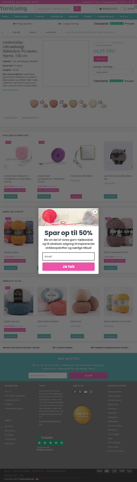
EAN (97, 2)
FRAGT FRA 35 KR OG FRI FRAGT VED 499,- (22, 347)
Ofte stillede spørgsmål (15, 396)
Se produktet (10, 196)
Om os (124, 2)
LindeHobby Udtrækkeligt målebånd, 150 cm (51, 179)
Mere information (11, 89)
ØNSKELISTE (108, 8)
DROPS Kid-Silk (12, 321)
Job (21, 475)
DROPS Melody (78, 252)
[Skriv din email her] (47, 375)
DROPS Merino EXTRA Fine (117, 321)
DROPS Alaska (11, 252)
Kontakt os (87, 2)
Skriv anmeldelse (104, 45)
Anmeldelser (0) (30, 117)
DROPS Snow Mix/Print (116, 252)
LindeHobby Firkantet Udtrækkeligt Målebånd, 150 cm (18, 179)
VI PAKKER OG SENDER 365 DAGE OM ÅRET (111, 347)
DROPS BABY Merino (47, 321)
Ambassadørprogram (14, 408)
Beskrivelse (11, 117)
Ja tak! (88, 375)
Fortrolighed (10, 475)
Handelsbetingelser (55, 471)
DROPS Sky (42, 252)
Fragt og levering (110, 2)
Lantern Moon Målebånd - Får (118, 177)
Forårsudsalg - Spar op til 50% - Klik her (20, 2)
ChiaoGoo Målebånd (82, 176)
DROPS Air (76, 321)
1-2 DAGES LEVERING (64, 347)
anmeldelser (116, 42)
